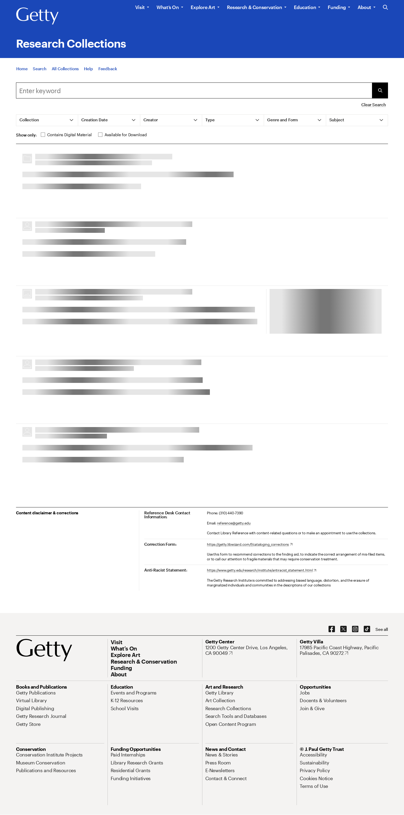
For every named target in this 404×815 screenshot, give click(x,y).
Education (305, 7)
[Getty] (37, 16)
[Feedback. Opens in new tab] (107, 68)
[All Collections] (65, 68)
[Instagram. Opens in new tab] (355, 629)
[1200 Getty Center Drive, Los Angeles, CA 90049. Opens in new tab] (249, 650)
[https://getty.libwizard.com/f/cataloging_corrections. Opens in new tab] (250, 544)
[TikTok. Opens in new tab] (367, 629)
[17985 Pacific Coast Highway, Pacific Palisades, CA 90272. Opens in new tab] (344, 650)
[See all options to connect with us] (381, 629)
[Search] (39, 68)
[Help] (88, 68)
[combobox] (194, 90)
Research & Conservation (254, 7)
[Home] (21, 68)
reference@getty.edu (234, 523)
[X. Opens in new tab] (343, 629)
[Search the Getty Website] (385, 7)
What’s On (168, 7)
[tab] (47, 120)
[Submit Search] (380, 90)
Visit (140, 7)
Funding (337, 7)
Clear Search (373, 104)
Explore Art (203, 7)
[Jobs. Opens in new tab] (305, 693)
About (364, 7)
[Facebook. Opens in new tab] (332, 629)
